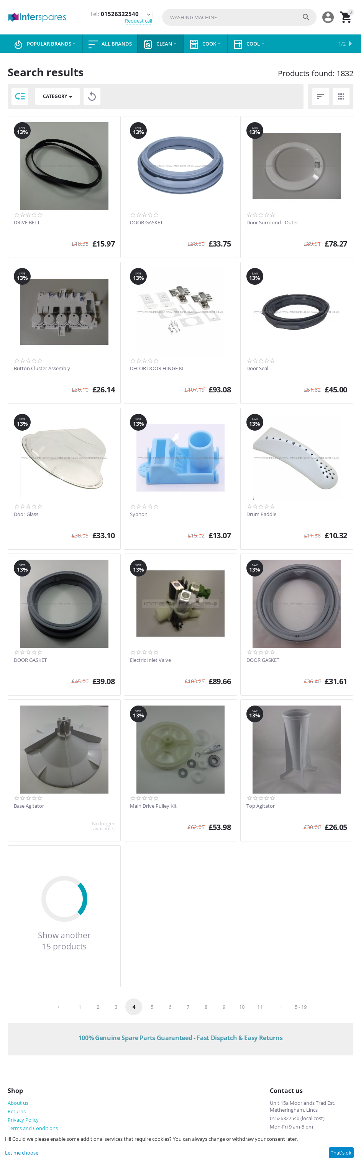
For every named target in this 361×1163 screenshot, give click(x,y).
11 (260, 1006)
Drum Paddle (261, 514)
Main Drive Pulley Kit (153, 806)
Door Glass (26, 514)
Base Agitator (29, 806)
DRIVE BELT (27, 223)
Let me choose (21, 1152)
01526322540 (114, 14)
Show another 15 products (64, 940)
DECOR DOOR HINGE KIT (158, 369)
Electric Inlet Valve (150, 660)
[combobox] (239, 17)
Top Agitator (260, 806)
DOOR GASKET (146, 223)
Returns (17, 1111)
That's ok (341, 1152)
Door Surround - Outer (272, 223)
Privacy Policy (23, 1119)
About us (18, 1102)
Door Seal (257, 369)
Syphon (139, 514)
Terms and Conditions (33, 1128)
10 (241, 1006)
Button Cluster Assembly (42, 369)
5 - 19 (301, 1006)
